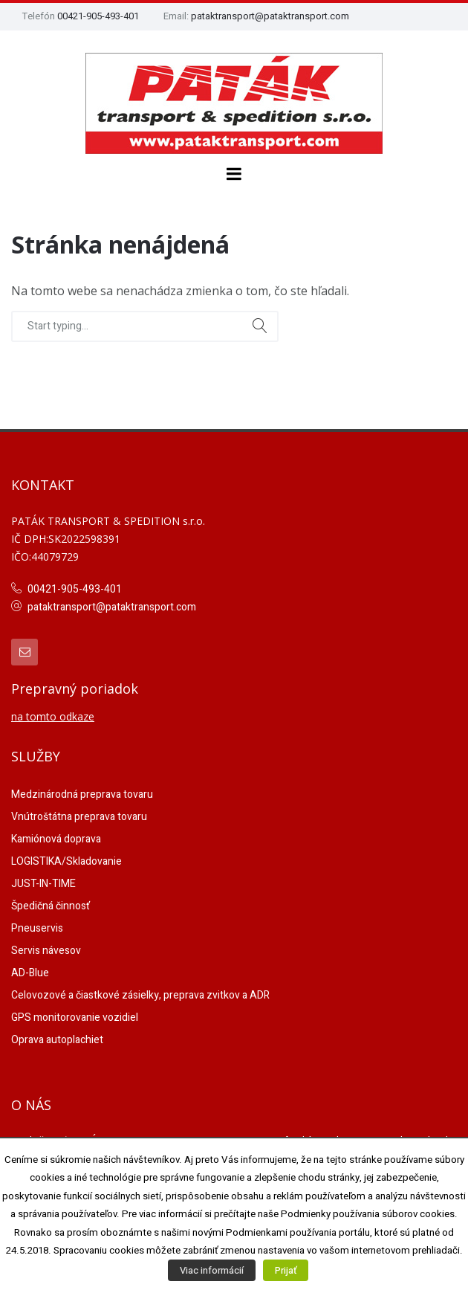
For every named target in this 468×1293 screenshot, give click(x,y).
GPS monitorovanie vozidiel (74, 1017)
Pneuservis (37, 928)
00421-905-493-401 (98, 16)
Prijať (285, 1270)
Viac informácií (212, 1270)
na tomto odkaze (52, 716)
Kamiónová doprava (56, 839)
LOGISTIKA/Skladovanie (66, 861)
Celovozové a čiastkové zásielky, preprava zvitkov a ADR (140, 995)
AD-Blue (30, 973)
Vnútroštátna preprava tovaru (79, 817)
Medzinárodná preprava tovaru (82, 794)
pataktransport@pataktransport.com (270, 16)
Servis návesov (46, 950)
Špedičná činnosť (50, 906)
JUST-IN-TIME (43, 883)
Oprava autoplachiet (57, 1040)
